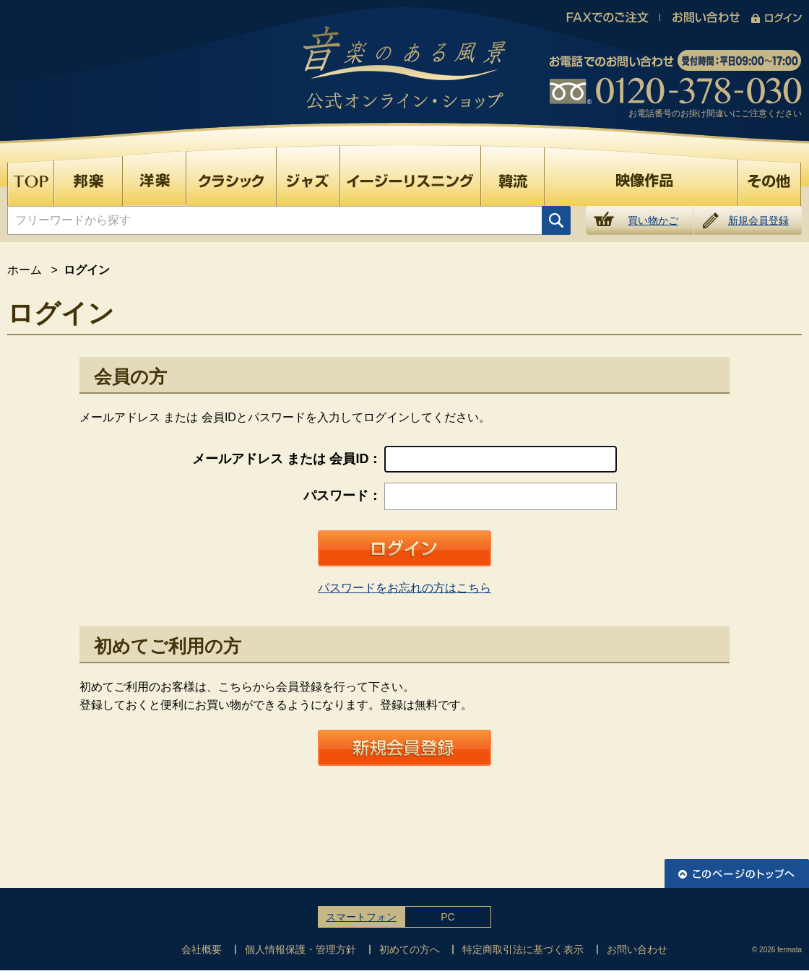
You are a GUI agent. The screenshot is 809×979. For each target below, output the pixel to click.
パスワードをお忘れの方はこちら (404, 588)
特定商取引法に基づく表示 (523, 949)
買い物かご (653, 220)
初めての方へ (409, 949)
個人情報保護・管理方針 (300, 949)
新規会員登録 (758, 220)
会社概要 (201, 949)
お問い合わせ (637, 949)
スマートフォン (361, 917)
